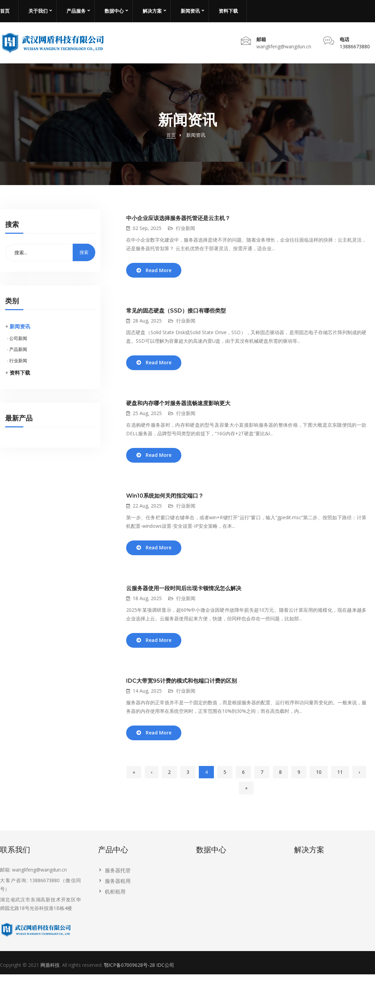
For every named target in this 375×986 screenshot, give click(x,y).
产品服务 (76, 11)
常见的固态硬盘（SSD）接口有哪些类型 (176, 316)
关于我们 (38, 11)
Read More (160, 275)
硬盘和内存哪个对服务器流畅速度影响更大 (178, 410)
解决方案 (152, 11)
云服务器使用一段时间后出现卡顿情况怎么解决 (183, 597)
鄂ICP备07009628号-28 (129, 977)
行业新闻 (18, 365)
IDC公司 (165, 977)
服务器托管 (118, 882)
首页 (5, 11)
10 (319, 784)
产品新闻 (18, 354)
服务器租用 (118, 892)
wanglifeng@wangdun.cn (283, 48)
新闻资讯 (190, 11)
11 (340, 784)
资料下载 (228, 11)
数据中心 (114, 11)
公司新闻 (18, 342)
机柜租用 (115, 903)
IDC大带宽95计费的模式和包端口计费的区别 (181, 691)
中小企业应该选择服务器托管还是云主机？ (178, 222)
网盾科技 (50, 977)
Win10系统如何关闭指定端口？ (165, 504)
